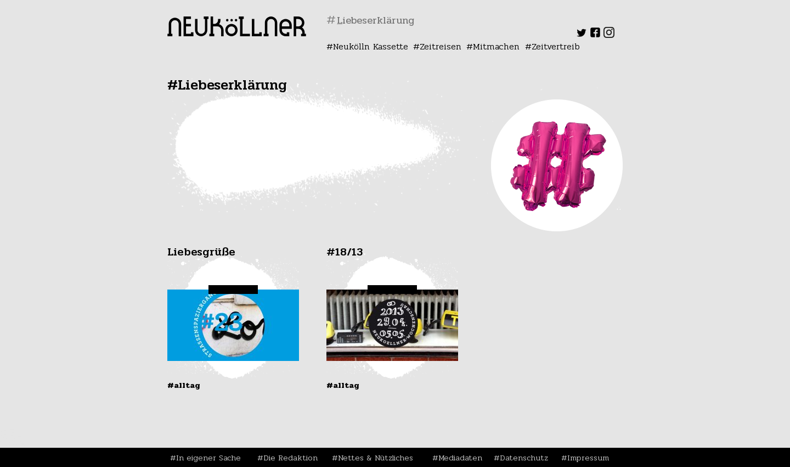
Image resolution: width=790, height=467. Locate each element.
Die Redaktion (290, 458)
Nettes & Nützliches (375, 458)
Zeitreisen (440, 46)
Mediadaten (460, 458)
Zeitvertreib (556, 46)
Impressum (588, 458)
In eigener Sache (208, 458)
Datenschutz (524, 458)
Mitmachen (496, 46)
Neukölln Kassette (370, 46)
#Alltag (183, 385)
